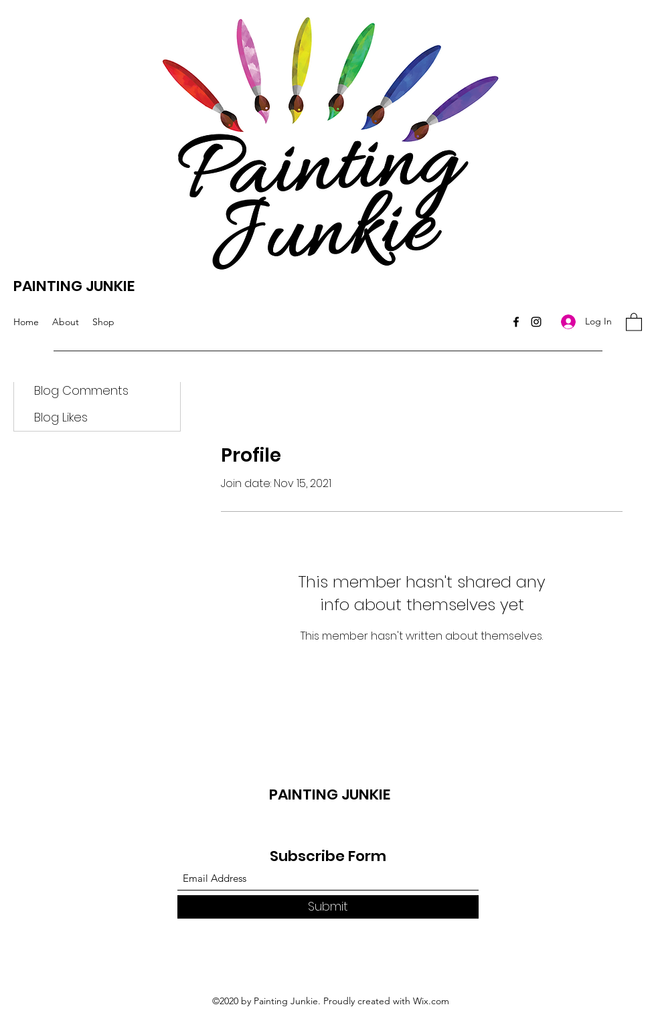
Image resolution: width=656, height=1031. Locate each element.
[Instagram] (536, 322)
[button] (634, 321)
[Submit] (328, 907)
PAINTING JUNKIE (74, 286)
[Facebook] (516, 322)
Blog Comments (81, 390)
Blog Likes (61, 417)
